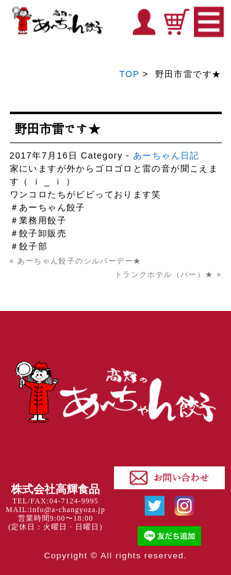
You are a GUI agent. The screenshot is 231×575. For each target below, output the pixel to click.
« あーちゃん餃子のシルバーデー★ (76, 261)
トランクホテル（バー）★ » (168, 274)
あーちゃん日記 (166, 155)
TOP (129, 74)
